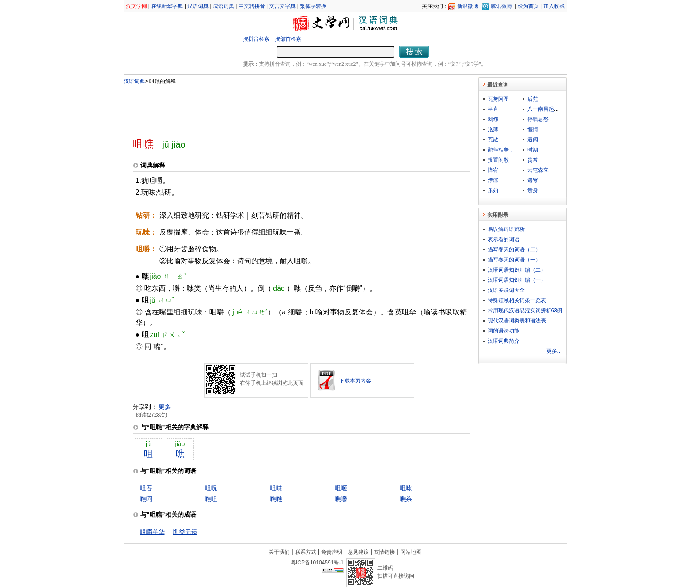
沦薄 (493, 129)
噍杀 (406, 499)
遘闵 (532, 139)
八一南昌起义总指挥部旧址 (559, 109)
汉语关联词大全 (506, 290)
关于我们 (279, 552)
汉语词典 (198, 6)
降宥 (493, 170)
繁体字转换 (313, 6)
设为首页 (528, 6)
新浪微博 (467, 6)
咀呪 (211, 488)
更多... (553, 351)
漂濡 (493, 180)
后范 (532, 99)
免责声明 (331, 552)
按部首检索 (288, 39)
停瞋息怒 (538, 119)
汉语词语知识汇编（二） (517, 270)
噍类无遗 (185, 531)
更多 (165, 406)
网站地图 (410, 552)
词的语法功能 (503, 331)
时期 (532, 150)
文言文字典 (282, 6)
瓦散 (493, 139)
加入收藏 (554, 6)
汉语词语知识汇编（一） (517, 280)
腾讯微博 (501, 6)
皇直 (493, 109)
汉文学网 (136, 6)
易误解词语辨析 (506, 229)
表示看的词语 (503, 239)
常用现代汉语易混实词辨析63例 (525, 310)
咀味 (276, 488)
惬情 (532, 129)
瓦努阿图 (498, 99)
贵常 (532, 160)
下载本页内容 (355, 381)
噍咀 (211, 499)
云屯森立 (538, 170)
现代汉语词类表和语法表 (517, 321)
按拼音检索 (256, 39)
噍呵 (146, 499)
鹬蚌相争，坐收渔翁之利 (517, 150)
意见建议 (358, 552)
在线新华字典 (167, 6)
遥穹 (532, 180)
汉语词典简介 (503, 341)
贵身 (532, 190)
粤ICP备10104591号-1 (317, 563)
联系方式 (305, 552)
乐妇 (493, 190)
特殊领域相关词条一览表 (517, 300)
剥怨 (493, 119)
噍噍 (276, 499)
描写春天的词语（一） (514, 260)
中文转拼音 (252, 6)
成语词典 (223, 6)
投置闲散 (498, 160)
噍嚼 (341, 499)
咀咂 (341, 488)
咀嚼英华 (152, 531)
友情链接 (384, 552)
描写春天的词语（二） (514, 249)
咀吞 (146, 488)
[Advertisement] (286, 107)
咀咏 (406, 488)
